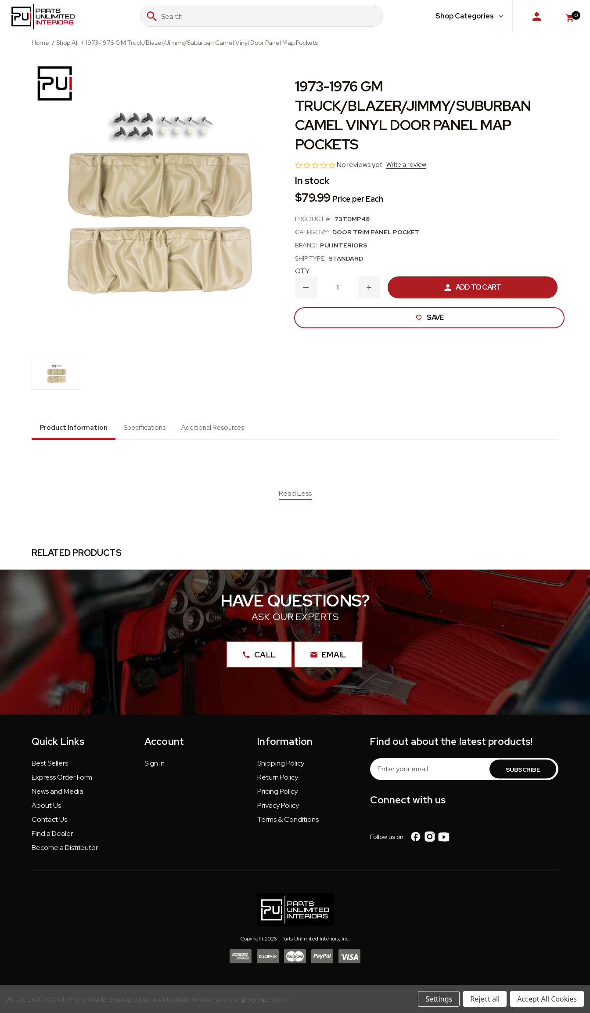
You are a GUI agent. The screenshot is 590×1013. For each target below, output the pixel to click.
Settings (438, 999)
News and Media (57, 794)
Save (428, 317)
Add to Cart (472, 287)
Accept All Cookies (547, 999)
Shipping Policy (280, 766)
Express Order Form (62, 780)
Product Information (74, 427)
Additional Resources (212, 427)
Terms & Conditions (288, 823)
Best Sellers (50, 766)
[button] (50, 769)
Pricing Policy (277, 794)
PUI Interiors (343, 245)
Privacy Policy (278, 808)
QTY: (303, 271)
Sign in (154, 766)
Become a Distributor (65, 851)
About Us (46, 808)
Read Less (295, 493)
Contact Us (49, 823)
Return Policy (277, 780)
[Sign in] (536, 16)
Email (328, 658)
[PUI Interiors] (54, 83)
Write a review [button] (406, 164)
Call (255, 658)
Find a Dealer (52, 837)
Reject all (485, 999)
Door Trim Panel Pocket (376, 232)
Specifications (144, 427)
